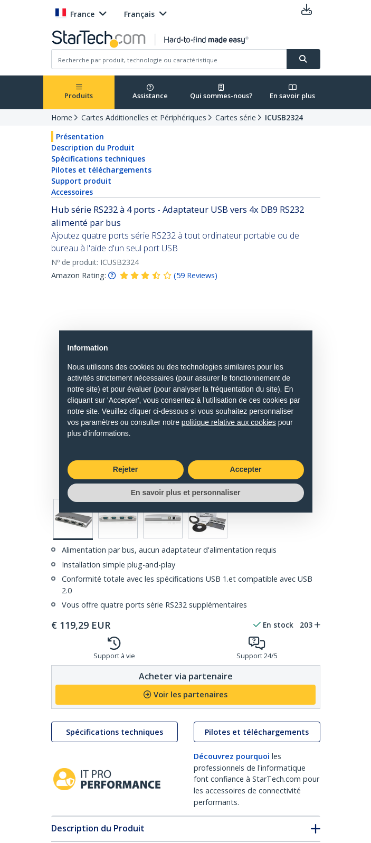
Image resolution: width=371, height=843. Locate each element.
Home (61, 117)
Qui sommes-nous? (221, 92)
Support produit (81, 181)
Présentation (80, 136)
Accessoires (72, 192)
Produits (78, 92)
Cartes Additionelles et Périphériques (143, 117)
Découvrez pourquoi (232, 756)
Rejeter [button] (125, 469)
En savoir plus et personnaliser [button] (186, 492)
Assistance (150, 92)
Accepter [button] (246, 469)
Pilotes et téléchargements (101, 170)
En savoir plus (292, 92)
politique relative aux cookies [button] (229, 422)
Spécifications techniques (98, 159)
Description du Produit (93, 148)
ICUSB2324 (284, 117)
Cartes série (235, 117)
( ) (195, 275)
